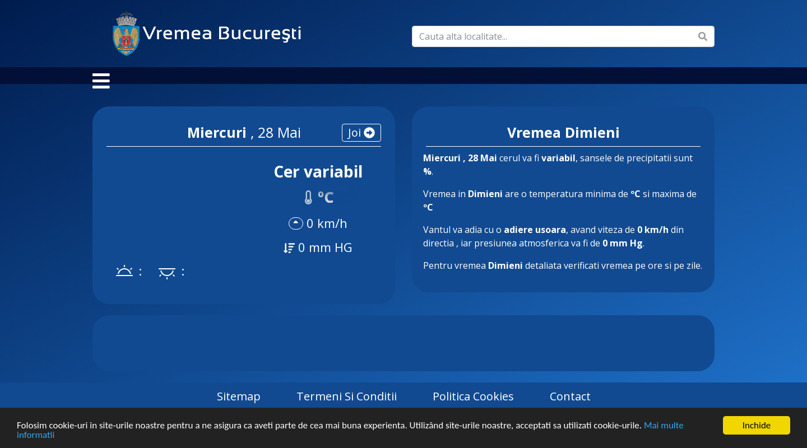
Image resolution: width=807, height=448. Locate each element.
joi (361, 143)
